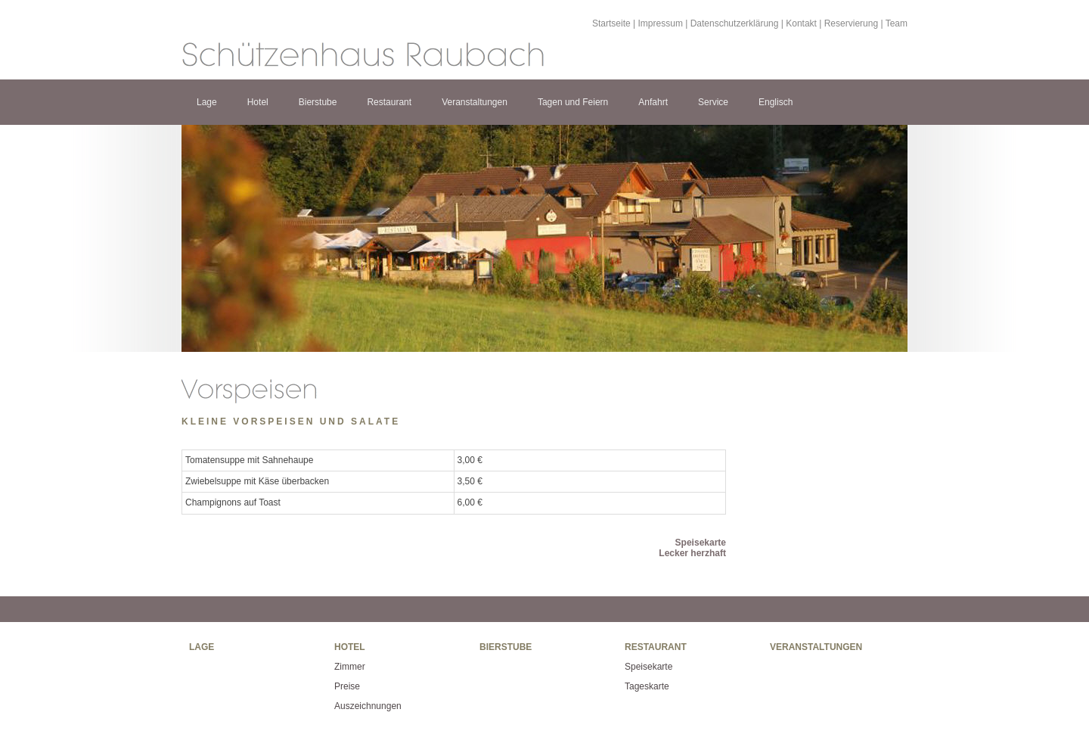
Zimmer (349, 666)
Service (713, 102)
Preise (347, 686)
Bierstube (318, 102)
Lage (207, 102)
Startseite (611, 23)
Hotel (257, 102)
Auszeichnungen (368, 706)
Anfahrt (653, 102)
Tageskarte (647, 686)
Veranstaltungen (474, 102)
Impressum (660, 23)
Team (897, 23)
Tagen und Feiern (573, 102)
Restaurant (389, 102)
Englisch (776, 102)
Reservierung (851, 23)
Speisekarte (700, 542)
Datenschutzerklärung (734, 23)
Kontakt (801, 23)
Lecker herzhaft (692, 553)
